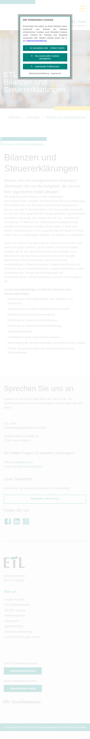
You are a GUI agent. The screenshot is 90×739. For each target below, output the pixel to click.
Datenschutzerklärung (36, 41)
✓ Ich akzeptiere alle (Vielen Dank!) (45, 48)
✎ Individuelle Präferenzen (45, 66)
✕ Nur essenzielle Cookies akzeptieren (45, 57)
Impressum (56, 73)
